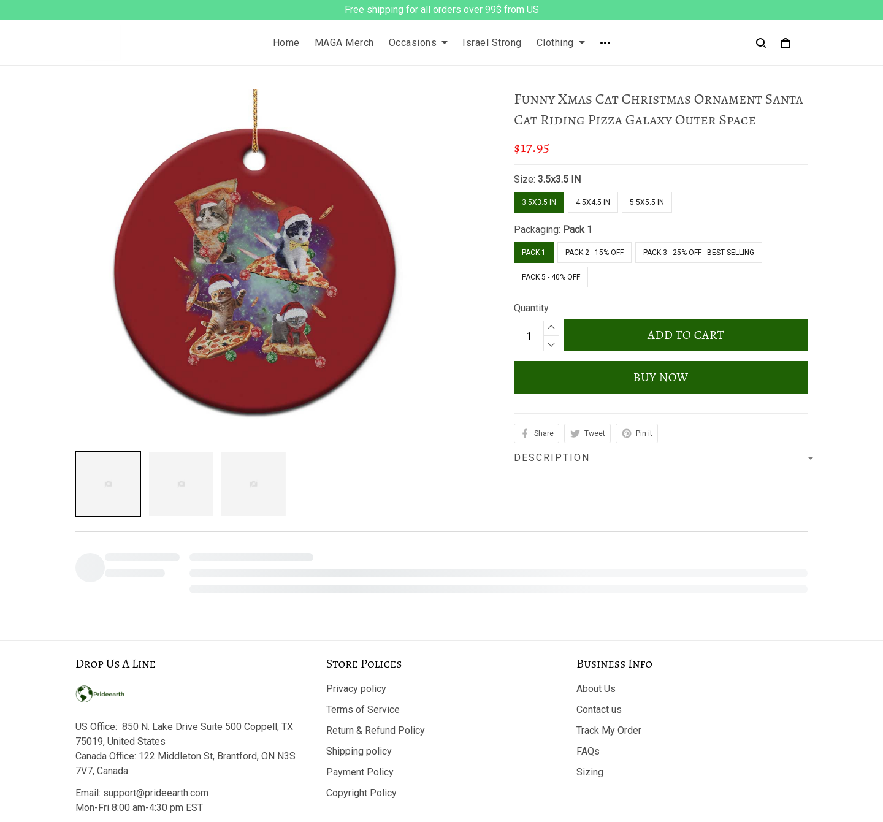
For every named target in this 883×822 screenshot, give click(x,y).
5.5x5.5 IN (647, 202)
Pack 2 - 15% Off (594, 252)
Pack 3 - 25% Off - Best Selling (698, 252)
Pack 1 (577, 229)
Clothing (561, 42)
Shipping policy (359, 751)
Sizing (589, 772)
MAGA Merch (344, 42)
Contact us (599, 709)
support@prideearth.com (155, 793)
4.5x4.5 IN (593, 202)
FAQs (588, 751)
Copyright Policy (361, 793)
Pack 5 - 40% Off (551, 277)
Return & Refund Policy (375, 730)
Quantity (531, 308)
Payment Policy (360, 772)
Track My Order (608, 730)
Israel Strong (492, 42)
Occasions (418, 42)
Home (286, 42)
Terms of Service (363, 709)
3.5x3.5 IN (559, 179)
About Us (596, 689)
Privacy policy (356, 689)
